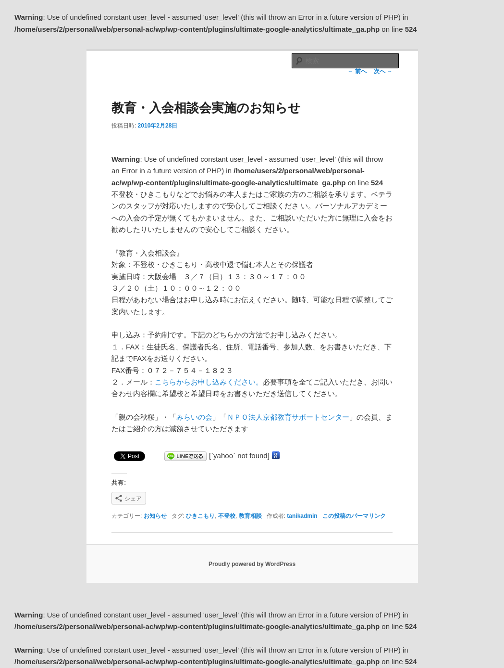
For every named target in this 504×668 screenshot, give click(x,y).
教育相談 (250, 516)
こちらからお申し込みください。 (209, 382)
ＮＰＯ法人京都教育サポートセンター (288, 417)
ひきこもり (200, 516)
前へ (356, 71)
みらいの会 (194, 417)
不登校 (226, 516)
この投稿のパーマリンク (354, 516)
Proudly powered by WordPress (252, 564)
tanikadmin (302, 516)
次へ (383, 71)
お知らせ (155, 516)
